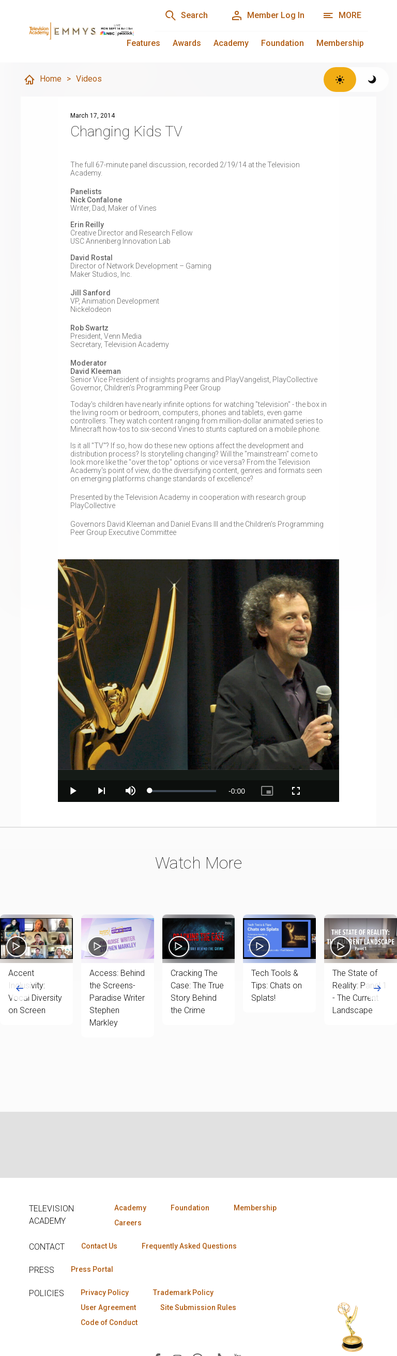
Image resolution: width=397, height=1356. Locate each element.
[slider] (183, 791)
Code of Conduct (109, 1322)
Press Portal (92, 1269)
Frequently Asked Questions (189, 1246)
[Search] (186, 15)
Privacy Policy (105, 1292)
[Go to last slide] (19, 988)
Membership (340, 43)
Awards (187, 43)
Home (42, 79)
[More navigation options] (342, 15)
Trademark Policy (183, 1292)
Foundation (282, 43)
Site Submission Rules (198, 1307)
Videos (89, 79)
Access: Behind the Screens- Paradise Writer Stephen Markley (117, 998)
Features (143, 43)
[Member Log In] (267, 15)
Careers (128, 1223)
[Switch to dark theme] (372, 79)
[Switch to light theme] (340, 79)
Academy (231, 43)
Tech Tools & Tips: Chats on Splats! (276, 985)
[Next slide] (377, 988)
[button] (36, 938)
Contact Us (99, 1246)
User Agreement (108, 1307)
